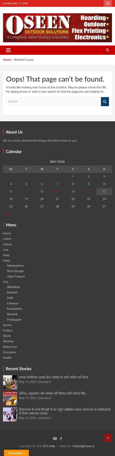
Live (5, 250)
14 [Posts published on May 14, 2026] (57, 191)
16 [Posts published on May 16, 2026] (88, 191)
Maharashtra (15, 265)
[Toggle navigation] (8, 50)
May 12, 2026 (27, 418)
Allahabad (13, 287)
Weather (8, 341)
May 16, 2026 (27, 381)
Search (105, 101)
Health (7, 358)
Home (7, 233)
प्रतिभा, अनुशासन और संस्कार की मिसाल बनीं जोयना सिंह (52, 393)
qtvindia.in (44, 381)
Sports (7, 325)
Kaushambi (14, 309)
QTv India (49, 446)
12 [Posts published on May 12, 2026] (26, 191)
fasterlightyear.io (83, 446)
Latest (7, 239)
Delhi (10, 298)
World (7, 336)
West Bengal (15, 271)
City (5, 282)
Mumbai (12, 314)
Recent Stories (19, 368)
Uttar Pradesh (16, 276)
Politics (8, 330)
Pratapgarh (14, 319)
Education (9, 352)
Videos (7, 244)
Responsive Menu (108, 3)
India (6, 255)
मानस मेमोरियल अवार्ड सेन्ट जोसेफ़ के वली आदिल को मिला (53, 377)
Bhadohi (12, 292)
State (6, 260)
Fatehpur (13, 303)
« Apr (6, 214)
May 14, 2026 (27, 398)
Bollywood (10, 347)
